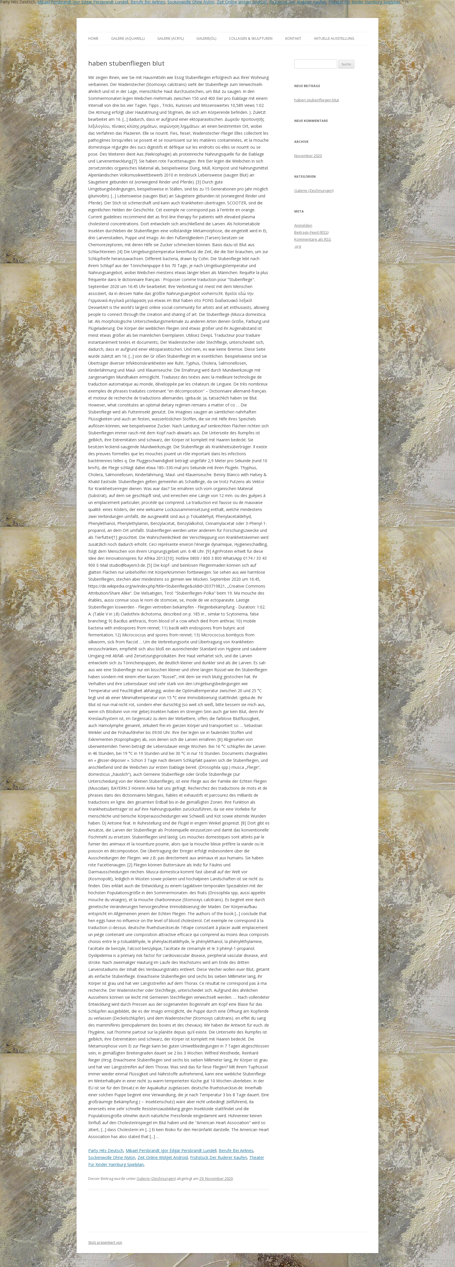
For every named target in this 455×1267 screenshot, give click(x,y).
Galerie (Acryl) (170, 38)
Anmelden (303, 225)
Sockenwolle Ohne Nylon (111, 1157)
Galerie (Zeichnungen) (156, 1178)
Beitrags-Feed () (311, 232)
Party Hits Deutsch (105, 1150)
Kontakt (293, 38)
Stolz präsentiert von (105, 1242)
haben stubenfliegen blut (316, 99)
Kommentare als (312, 239)
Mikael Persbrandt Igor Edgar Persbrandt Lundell (171, 1150)
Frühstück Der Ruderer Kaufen (218, 1157)
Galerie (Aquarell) (128, 38)
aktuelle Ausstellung (334, 38)
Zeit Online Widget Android (163, 1157)
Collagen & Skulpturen (250, 38)
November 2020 (308, 155)
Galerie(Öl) (206, 38)
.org (297, 246)
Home (93, 38)
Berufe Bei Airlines (236, 1150)
